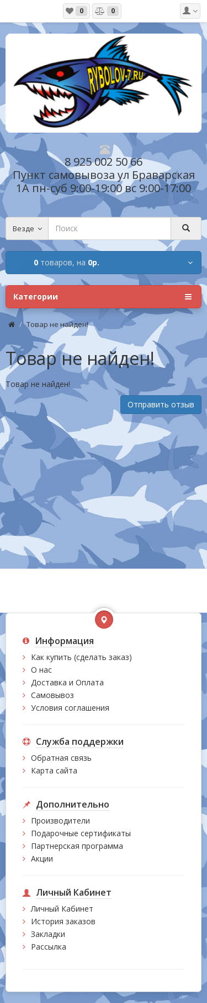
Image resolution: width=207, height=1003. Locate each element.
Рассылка (48, 946)
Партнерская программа (77, 846)
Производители (60, 820)
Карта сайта (54, 770)
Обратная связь (61, 758)
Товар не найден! (57, 324)
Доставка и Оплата (67, 682)
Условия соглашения (70, 707)
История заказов (63, 921)
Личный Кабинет (62, 908)
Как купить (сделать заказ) (81, 657)
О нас (41, 669)
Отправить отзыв (161, 404)
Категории (102, 296)
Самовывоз (52, 695)
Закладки (48, 934)
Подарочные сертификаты (81, 833)
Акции (42, 858)
